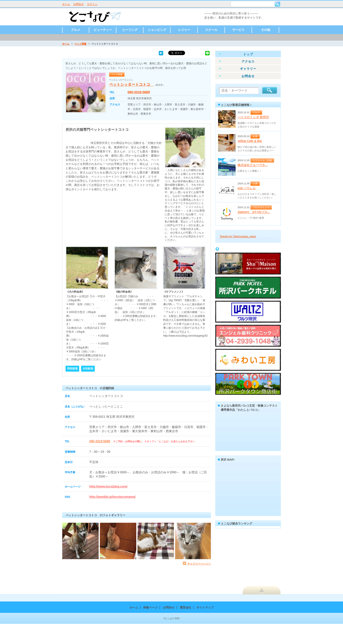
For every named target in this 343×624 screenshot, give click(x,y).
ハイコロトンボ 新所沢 (253, 117)
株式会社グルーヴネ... (253, 165)
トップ (248, 54)
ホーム (66, 4)
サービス (238, 29)
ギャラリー (248, 68)
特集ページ (150, 607)
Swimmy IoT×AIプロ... (254, 212)
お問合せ (78, 4)
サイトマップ (205, 607)
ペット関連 (80, 43)
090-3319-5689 (139, 92)
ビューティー (103, 29)
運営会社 (185, 607)
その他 (265, 29)
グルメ (75, 29)
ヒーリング (130, 29)
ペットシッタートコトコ (131, 84)
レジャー (184, 29)
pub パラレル (247, 188)
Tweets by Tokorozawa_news (238, 236)
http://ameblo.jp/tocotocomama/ (112, 496)
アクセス (248, 61)
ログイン (92, 4)
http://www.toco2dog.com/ (108, 486)
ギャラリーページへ (199, 563)
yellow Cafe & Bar (250, 141)
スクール (211, 29)
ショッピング (157, 29)
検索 (277, 4)
